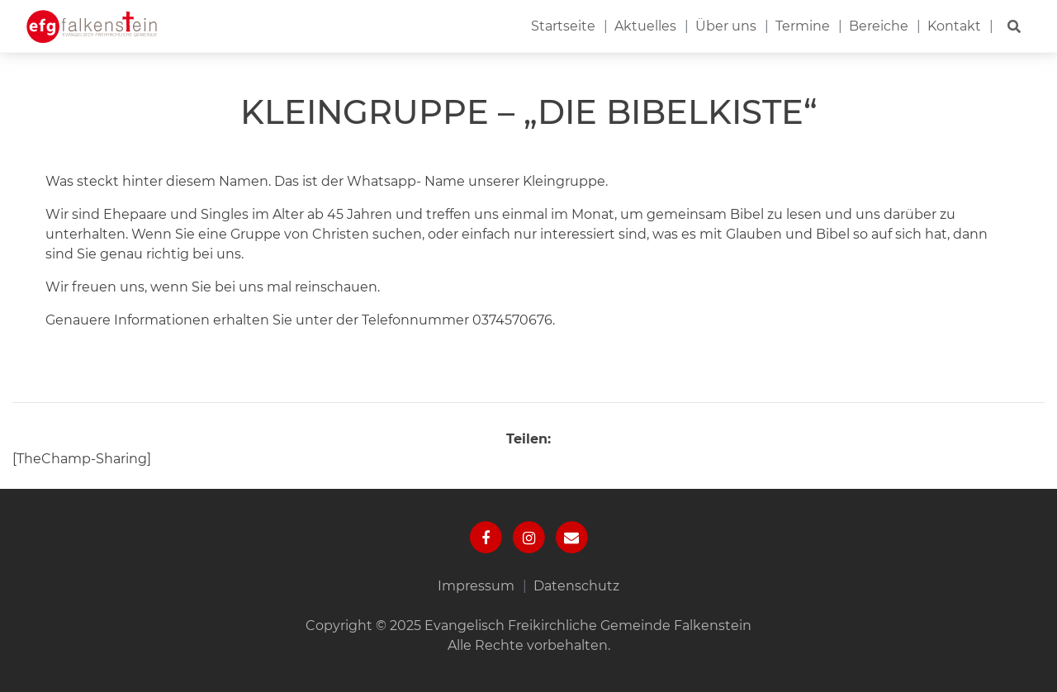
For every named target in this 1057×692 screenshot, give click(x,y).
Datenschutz (576, 586)
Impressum (476, 586)
